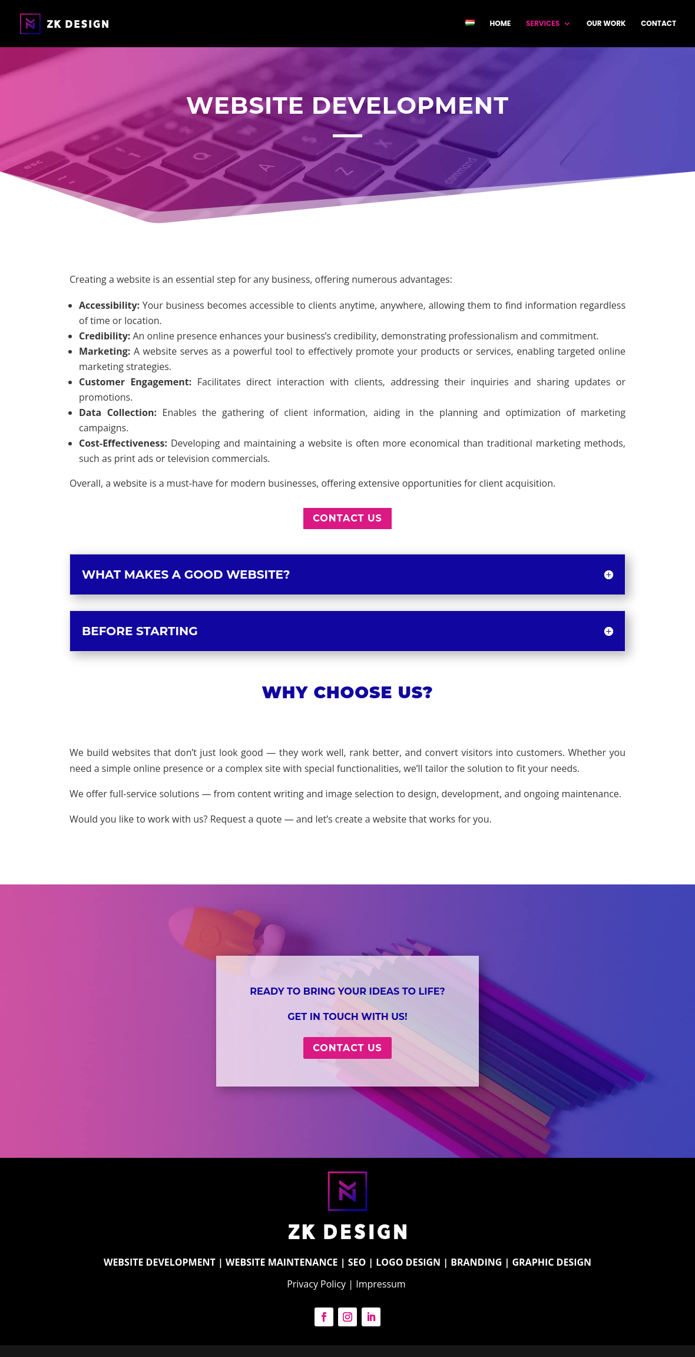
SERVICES (543, 23)
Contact (658, 23)
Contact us (347, 518)
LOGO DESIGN (408, 1262)
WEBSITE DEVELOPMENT (160, 1262)
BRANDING (476, 1262)
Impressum (382, 1283)
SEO (357, 1262)
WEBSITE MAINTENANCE (282, 1262)
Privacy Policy (316, 1283)
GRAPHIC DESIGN (551, 1262)
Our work (606, 23)
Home (500, 23)
